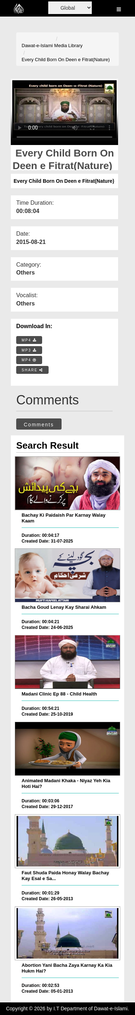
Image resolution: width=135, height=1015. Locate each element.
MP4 (29, 340)
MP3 (29, 350)
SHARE (32, 370)
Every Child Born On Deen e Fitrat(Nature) (66, 59)
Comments (39, 424)
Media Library (68, 45)
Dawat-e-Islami (37, 45)
